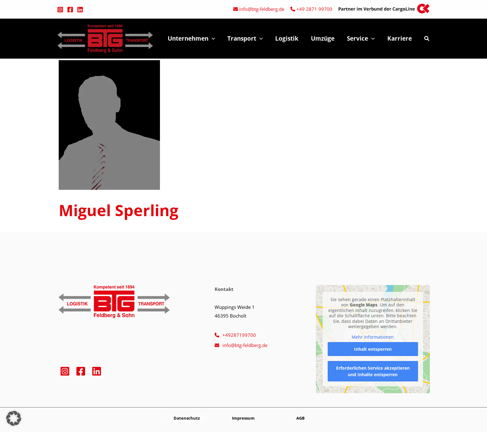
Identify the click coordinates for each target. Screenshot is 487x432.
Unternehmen (194, 38)
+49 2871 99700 (314, 9)
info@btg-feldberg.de (261, 9)
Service (361, 38)
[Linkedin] (80, 10)
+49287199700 (239, 335)
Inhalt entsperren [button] (373, 349)
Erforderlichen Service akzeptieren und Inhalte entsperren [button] (373, 371)
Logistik (289, 38)
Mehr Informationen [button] (373, 337)
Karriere (400, 38)
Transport (248, 38)
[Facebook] (70, 10)
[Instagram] (60, 10)
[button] (215, 38)
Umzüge (324, 38)
